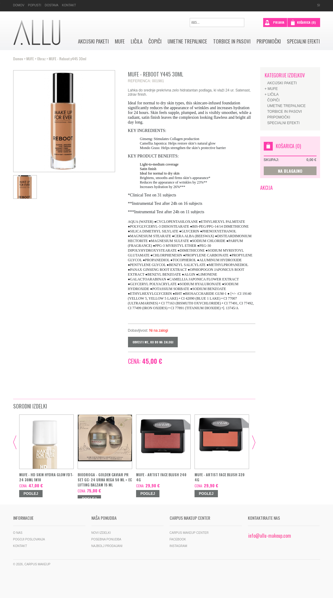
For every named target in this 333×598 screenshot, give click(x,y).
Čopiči (155, 41)
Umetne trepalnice (187, 41)
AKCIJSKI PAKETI (93, 41)
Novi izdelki (101, 532)
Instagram (178, 546)
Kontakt (69, 5)
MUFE (120, 41)
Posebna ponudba (106, 539)
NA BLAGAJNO (290, 171)
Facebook (178, 539)
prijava (274, 21)
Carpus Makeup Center (189, 532)
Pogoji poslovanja (29, 539)
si (318, 5)
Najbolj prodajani (107, 546)
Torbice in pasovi (232, 41)
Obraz (41, 58)
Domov (19, 5)
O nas (17, 532)
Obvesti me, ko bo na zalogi (152, 342)
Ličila (136, 41)
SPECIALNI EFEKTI (303, 41)
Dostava (51, 5)
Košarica (306, 22)
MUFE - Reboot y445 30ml (67, 58)
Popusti (34, 5)
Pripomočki (269, 41)
